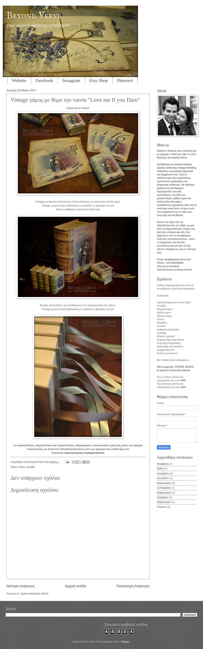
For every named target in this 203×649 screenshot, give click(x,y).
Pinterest (125, 80)
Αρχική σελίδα (75, 586)
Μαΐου (160, 468)
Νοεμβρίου (162, 463)
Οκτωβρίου (163, 478)
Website (19, 80)
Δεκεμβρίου (163, 473)
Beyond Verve (34, 16)
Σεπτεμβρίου (164, 487)
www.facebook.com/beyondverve (84, 452)
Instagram (71, 80)
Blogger (125, 641)
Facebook (44, 80)
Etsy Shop (98, 80)
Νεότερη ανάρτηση (21, 586)
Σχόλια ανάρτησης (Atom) (34, 593)
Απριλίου (162, 506)
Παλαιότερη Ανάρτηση (133, 586)
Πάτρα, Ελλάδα (27, 467)
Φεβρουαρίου (164, 483)
